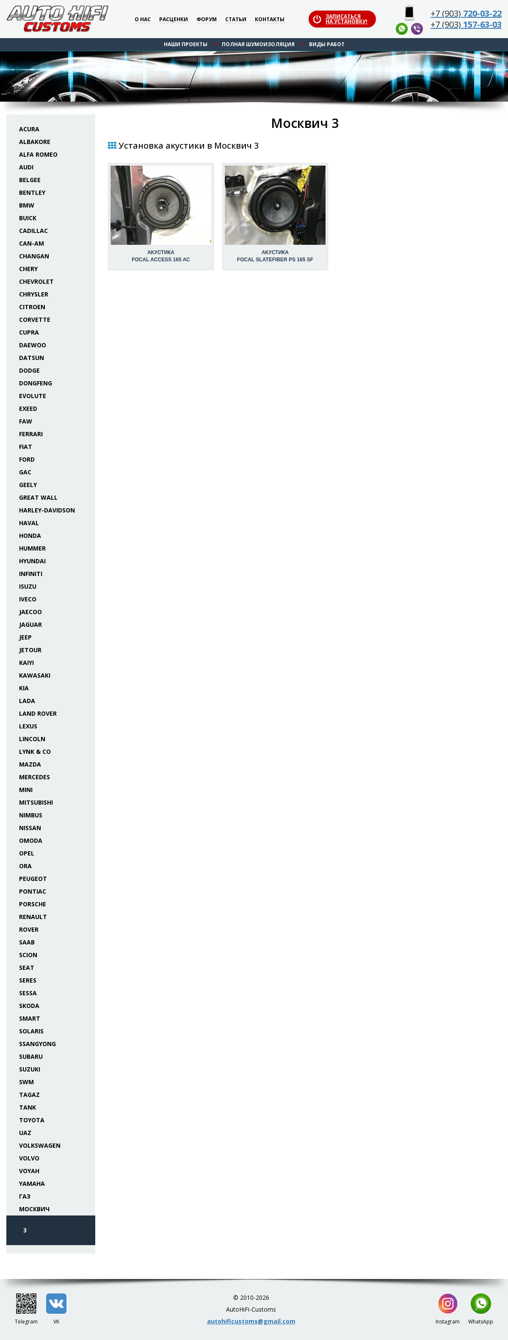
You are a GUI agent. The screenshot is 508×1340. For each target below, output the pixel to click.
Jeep (25, 637)
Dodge (29, 370)
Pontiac (32, 891)
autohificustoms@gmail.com (251, 1321)
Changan (34, 256)
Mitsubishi (36, 802)
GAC (25, 472)
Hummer (32, 548)
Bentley (32, 192)
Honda (30, 536)
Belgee (30, 180)
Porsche (32, 904)
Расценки (173, 20)
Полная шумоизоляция (258, 44)
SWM (26, 1082)
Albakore (34, 142)
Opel (26, 853)
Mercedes (34, 777)
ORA (25, 866)
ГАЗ (24, 1196)
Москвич (34, 1209)
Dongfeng (35, 383)
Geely (28, 485)
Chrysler (33, 294)
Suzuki (29, 1069)
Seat (26, 967)
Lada (27, 701)
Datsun (31, 358)
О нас (143, 20)
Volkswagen (40, 1145)
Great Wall (38, 497)
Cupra (29, 332)
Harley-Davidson (47, 510)
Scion (28, 955)
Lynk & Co (35, 752)
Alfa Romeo (38, 154)
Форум (206, 20)
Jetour (30, 650)
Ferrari (31, 434)
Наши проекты (185, 44)
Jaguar (30, 624)
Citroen (32, 307)
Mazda (30, 764)
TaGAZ (29, 1095)
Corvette (34, 320)
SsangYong (37, 1044)
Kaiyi (26, 663)
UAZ (25, 1133)
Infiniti (30, 574)
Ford (27, 459)
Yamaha (32, 1183)
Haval (29, 523)
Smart (29, 1018)
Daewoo (32, 345)
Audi (26, 167)
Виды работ (327, 44)
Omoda (30, 840)
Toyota (31, 1120)
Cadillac (33, 231)
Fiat (25, 447)
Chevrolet (36, 281)
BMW (26, 205)
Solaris (31, 1031)
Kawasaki (34, 675)
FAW (25, 421)
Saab (27, 942)
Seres (27, 980)
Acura (29, 129)
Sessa (28, 993)
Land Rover (38, 713)
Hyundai (32, 561)
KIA (24, 688)
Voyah (29, 1171)
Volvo (29, 1158)
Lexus (28, 726)
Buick (27, 218)
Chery (28, 269)
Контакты (269, 20)
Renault (33, 917)
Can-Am (31, 243)
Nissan (30, 828)
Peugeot (33, 879)
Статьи (235, 20)
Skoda (29, 1006)
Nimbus (30, 815)
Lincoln (32, 739)
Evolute (32, 396)
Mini (26, 790)
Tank (27, 1107)
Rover (29, 929)
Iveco (27, 599)
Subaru (31, 1056)
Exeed (28, 408)
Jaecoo (30, 612)
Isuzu (27, 586)
